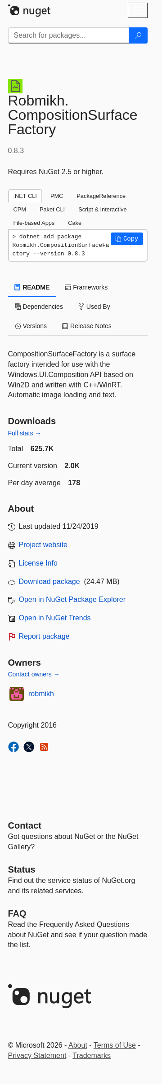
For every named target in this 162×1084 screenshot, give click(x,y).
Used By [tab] (94, 306)
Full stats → (24, 433)
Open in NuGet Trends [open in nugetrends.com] (55, 618)
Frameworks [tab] (86, 287)
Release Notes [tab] (87, 325)
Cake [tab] (74, 222)
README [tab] (32, 287)
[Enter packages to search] (68, 35)
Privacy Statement (37, 1055)
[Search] (138, 35)
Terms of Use (115, 1045)
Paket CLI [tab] (52, 209)
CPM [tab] (20, 209)
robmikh (41, 694)
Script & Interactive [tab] (102, 209)
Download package (49, 581)
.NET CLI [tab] (25, 196)
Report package (44, 636)
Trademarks (91, 1055)
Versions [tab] (31, 325)
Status (22, 869)
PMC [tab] (56, 196)
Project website (43, 545)
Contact (24, 825)
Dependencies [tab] (39, 306)
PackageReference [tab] (101, 196)
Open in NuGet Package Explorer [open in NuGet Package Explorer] (72, 599)
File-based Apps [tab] (34, 222)
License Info (38, 563)
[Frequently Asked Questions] (17, 913)
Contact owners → (34, 674)
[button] (127, 239)
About (77, 1045)
